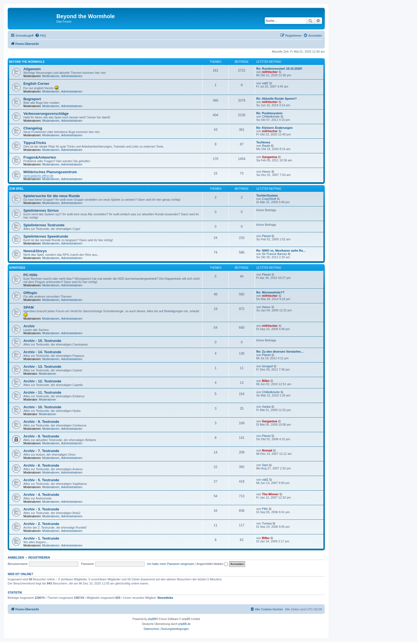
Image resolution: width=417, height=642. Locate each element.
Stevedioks (165, 597)
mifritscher (270, 72)
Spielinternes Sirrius (41, 210)
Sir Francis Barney (274, 253)
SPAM (28, 307)
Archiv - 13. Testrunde (42, 366)
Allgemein (32, 69)
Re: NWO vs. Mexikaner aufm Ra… (281, 250)
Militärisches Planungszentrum (50, 172)
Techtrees (263, 142)
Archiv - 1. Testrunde (41, 538)
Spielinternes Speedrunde (45, 236)
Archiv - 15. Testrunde (42, 341)
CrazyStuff (269, 198)
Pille (265, 508)
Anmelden (16, 557)
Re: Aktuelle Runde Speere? (276, 98)
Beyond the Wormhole (27, 61)
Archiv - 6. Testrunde (41, 465)
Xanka (266, 406)
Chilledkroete (271, 116)
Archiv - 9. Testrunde (41, 422)
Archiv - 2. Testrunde (41, 524)
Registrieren (39, 557)
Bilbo (266, 380)
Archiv (29, 326)
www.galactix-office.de (38, 175)
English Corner (36, 83)
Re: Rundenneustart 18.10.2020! (279, 68)
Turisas (267, 523)
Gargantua (269, 157)
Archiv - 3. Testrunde (41, 509)
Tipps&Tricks (34, 143)
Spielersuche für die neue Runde (51, 196)
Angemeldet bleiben (212, 563)
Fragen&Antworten (39, 157)
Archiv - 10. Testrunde (42, 407)
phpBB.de (184, 623)
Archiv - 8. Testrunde (41, 436)
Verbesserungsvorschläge (46, 113)
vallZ (265, 83)
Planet (266, 236)
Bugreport (32, 99)
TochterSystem (267, 195)
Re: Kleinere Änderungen (274, 127)
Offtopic (30, 293)
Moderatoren (50, 76)
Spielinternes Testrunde (43, 225)
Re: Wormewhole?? (270, 292)
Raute (266, 145)
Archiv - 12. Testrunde (42, 381)
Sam (265, 465)
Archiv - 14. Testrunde (42, 352)
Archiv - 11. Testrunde (42, 392)
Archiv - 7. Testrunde (41, 451)
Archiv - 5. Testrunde (41, 480)
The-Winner (270, 494)
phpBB (152, 619)
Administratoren (71, 76)
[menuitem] (40, 35)
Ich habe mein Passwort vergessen (170, 563)
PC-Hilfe (30, 275)
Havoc (266, 171)
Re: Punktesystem (269, 113)
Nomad (267, 450)
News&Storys (35, 251)
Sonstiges (17, 267)
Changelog (32, 128)
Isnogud (267, 366)
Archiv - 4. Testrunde (41, 495)
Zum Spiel (16, 188)
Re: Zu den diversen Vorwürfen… (280, 351)
